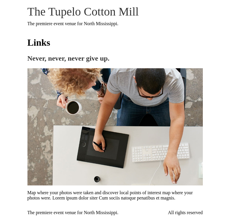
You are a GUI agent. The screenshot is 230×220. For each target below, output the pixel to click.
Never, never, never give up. (68, 58)
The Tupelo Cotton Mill (83, 11)
